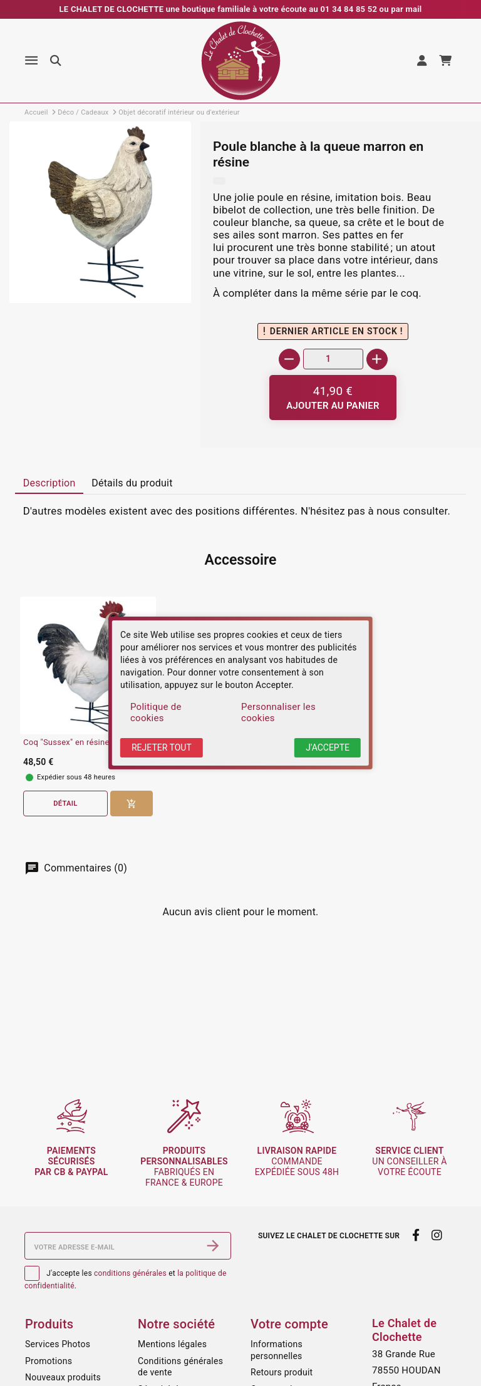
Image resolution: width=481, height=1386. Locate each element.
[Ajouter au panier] (332, 398)
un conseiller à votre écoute (409, 1161)
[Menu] (31, 60)
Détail (65, 803)
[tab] (49, 483)
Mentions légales (172, 1344)
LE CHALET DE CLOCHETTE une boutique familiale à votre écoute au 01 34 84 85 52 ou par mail (240, 9)
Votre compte (289, 1324)
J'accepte (327, 747)
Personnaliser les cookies (278, 712)
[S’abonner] (213, 1246)
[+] (377, 359)
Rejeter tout (162, 747)
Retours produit (282, 1372)
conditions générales (130, 1273)
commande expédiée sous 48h (297, 1161)
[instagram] (437, 1235)
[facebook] (415, 1235)
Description (49, 483)
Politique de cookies (156, 712)
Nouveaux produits (63, 1377)
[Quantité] (333, 359)
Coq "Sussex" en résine (66, 742)
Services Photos (57, 1344)
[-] (289, 359)
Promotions (48, 1361)
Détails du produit (132, 483)
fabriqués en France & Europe (184, 1166)
